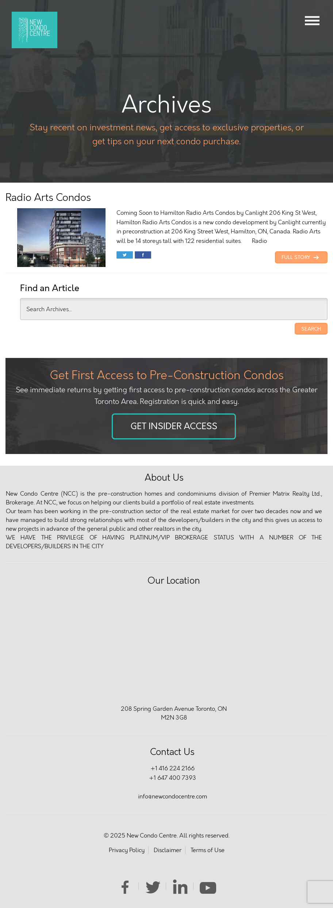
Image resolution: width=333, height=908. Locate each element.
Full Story (301, 257)
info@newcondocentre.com (172, 796)
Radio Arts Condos (48, 197)
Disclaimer (167, 850)
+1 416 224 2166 (172, 768)
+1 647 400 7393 (172, 778)
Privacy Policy (127, 850)
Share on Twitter (124, 255)
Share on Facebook (143, 255)
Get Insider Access (173, 426)
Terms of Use (208, 850)
